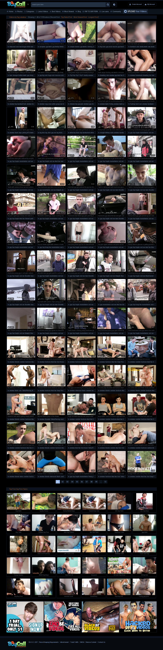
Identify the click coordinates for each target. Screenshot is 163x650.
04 (72, 482)
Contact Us (101, 642)
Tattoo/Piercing (26, 390)
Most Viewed (69, 11)
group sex (59, 104)
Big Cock (102, 47)
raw (149, 47)
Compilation (155, 75)
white (53, 104)
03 (67, 482)
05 (77, 482)
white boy (72, 133)
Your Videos (137, 11)
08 (91, 482)
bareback (133, 47)
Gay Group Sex (46, 247)
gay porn (80, 104)
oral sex (151, 133)
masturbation (144, 133)
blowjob (58, 190)
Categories (30, 11)
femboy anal (63, 47)
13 (105, 482)
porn (124, 104)
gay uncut (109, 47)
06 (82, 482)
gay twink (49, 47)
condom (22, 362)
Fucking (132, 104)
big (46, 133)
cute (107, 75)
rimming (89, 47)
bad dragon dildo (24, 47)
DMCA (82, 642)
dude (111, 133)
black (16, 133)
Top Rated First (66, 17)
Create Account (137, 4)
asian (50, 104)
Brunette (121, 190)
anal (17, 47)
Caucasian (34, 276)
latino (21, 476)
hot (150, 75)
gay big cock (44, 75)
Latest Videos (43, 11)
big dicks (59, 133)
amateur (153, 47)
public (32, 219)
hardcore (28, 362)
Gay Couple (136, 133)
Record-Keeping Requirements (49, 642)
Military (107, 133)
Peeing (90, 476)
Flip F (77, 75)
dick (49, 133)
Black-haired (155, 247)
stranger (15, 75)
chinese (72, 104)
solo (20, 390)
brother (20, 75)
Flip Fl (81, 75)
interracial (78, 390)
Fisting (111, 104)
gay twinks (83, 47)
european (42, 47)
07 (87, 482)
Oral (58, 362)
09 (96, 482)
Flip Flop (72, 75)
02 (62, 482)
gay (131, 133)
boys (20, 133)
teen (11, 75)
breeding (103, 75)
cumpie (72, 47)
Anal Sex (119, 75)
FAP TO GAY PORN (91, 11)
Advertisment (64, 642)
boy (76, 104)
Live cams (105, 11)
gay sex (53, 133)
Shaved (27, 219)
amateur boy (13, 104)
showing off (32, 133)
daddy (141, 47)
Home (11, 11)
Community (117, 11)
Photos (19, 11)
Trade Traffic (74, 642)
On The (125, 75)
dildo (94, 47)
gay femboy (55, 47)
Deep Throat (91, 362)
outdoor (149, 448)
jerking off (25, 133)
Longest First (93, 17)
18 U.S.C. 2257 (33, 642)
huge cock (51, 75)
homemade (139, 75)
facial (86, 448)
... (100, 482)
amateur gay (113, 75)
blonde (17, 362)
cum (140, 104)
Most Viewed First (80, 17)
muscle (115, 47)
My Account (151, 4)
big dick (42, 133)
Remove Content (91, 642)
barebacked (86, 133)
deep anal (13, 47)
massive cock (59, 75)
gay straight (30, 75)
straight (102, 133)
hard (137, 104)
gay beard (121, 47)
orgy (46, 104)
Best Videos (56, 11)
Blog (79, 11)
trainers (77, 47)
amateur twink (104, 104)
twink (145, 47)
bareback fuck (21, 104)
